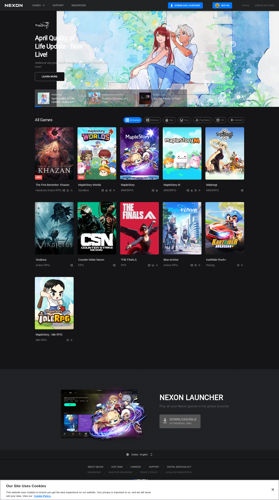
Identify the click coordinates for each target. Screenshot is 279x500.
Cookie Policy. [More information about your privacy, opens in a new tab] (42, 496)
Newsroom (78, 5)
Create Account (264, 5)
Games (38, 5)
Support (58, 5)
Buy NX (225, 5)
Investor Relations (120, 472)
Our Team (116, 467)
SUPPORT (154, 467)
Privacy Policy (149, 472)
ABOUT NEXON (95, 467)
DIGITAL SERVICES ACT (179, 467)
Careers (136, 467)
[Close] (273, 489)
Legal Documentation (179, 472)
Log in (245, 5)
